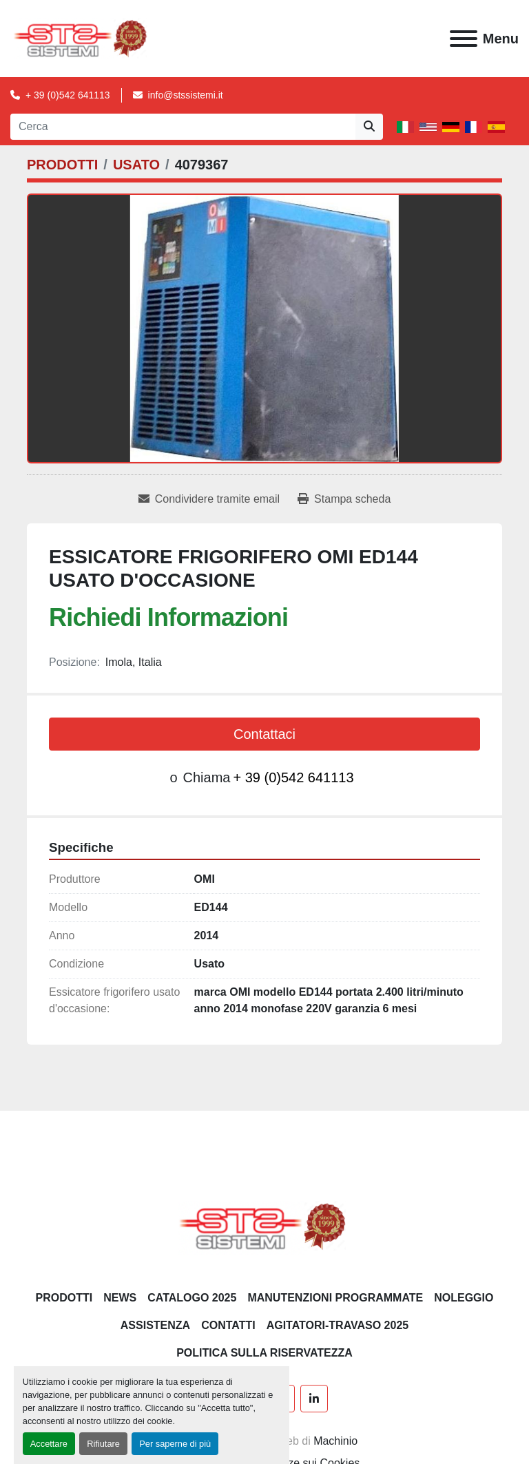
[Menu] (463, 38)
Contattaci (264, 734)
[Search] (182, 127)
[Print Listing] (344, 499)
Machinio (335, 1441)
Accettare (49, 1444)
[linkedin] (314, 1398)
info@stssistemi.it (185, 95)
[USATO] (136, 164)
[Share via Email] (209, 499)
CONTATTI (228, 1325)
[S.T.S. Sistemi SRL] (265, 1225)
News (119, 1298)
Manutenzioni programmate (335, 1298)
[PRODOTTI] (62, 164)
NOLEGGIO (463, 1298)
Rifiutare (103, 1444)
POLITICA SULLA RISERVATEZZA (264, 1353)
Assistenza (155, 1325)
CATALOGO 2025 (191, 1298)
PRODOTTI (64, 1298)
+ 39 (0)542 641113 (67, 95)
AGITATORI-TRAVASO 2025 (338, 1325)
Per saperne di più (175, 1444)
